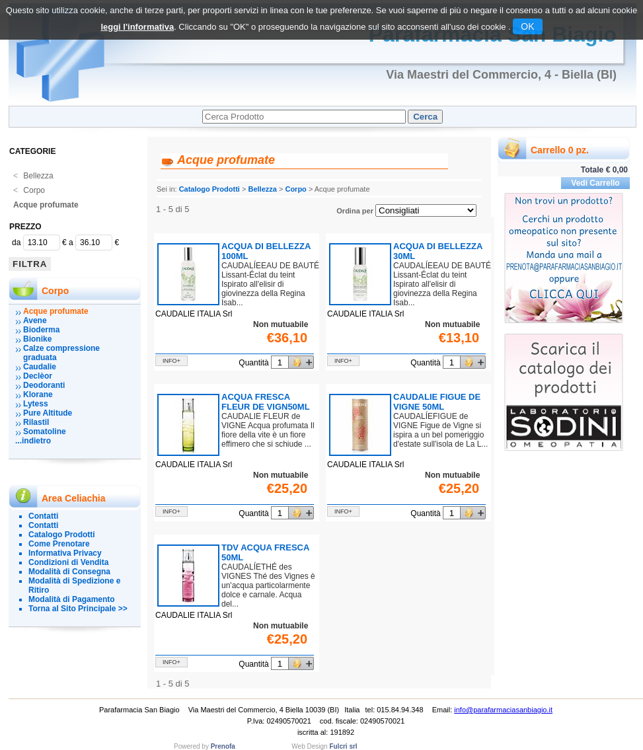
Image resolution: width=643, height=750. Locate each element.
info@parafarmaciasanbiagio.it (503, 710)
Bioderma (41, 329)
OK (527, 26)
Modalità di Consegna (69, 571)
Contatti (43, 516)
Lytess (35, 403)
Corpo (29, 190)
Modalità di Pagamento (71, 599)
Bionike (37, 339)
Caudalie (39, 366)
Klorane (38, 394)
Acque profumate (46, 204)
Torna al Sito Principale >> (78, 608)
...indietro (33, 440)
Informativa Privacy (65, 553)
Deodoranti (44, 385)
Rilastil (36, 422)
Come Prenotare (59, 543)
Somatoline (44, 431)
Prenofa (223, 746)
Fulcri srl (343, 746)
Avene (35, 320)
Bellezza (33, 175)
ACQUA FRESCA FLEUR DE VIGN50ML (265, 402)
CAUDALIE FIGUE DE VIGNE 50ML (436, 402)
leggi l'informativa (137, 27)
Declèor (37, 376)
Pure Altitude (47, 413)
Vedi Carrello (595, 183)
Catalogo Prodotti (61, 534)
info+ (171, 360)
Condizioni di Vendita (68, 562)
